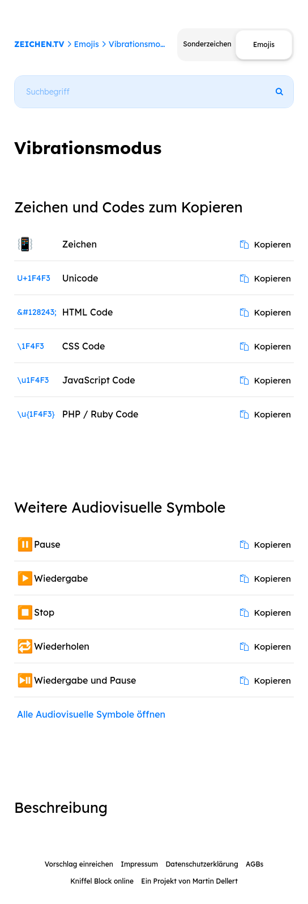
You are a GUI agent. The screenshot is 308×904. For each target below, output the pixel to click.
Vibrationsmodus (141, 44)
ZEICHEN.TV (39, 44)
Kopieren (265, 244)
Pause (47, 544)
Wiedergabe (61, 578)
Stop (44, 612)
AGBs (254, 864)
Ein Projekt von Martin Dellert (189, 881)
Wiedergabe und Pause (85, 680)
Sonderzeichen (207, 44)
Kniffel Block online (102, 881)
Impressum (139, 864)
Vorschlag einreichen (79, 864)
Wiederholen (61, 646)
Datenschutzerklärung (201, 864)
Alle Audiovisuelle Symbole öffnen (91, 714)
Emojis (86, 44)
